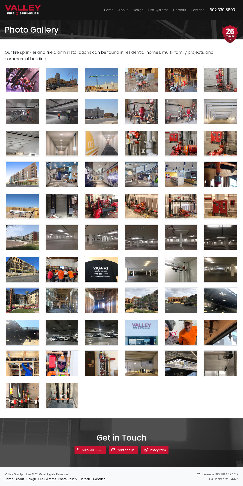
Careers (179, 10)
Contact (197, 10)
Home (108, 10)
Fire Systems (158, 10)
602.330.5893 (222, 10)
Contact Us (123, 450)
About (123, 10)
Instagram (155, 449)
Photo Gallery (67, 479)
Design (138, 10)
